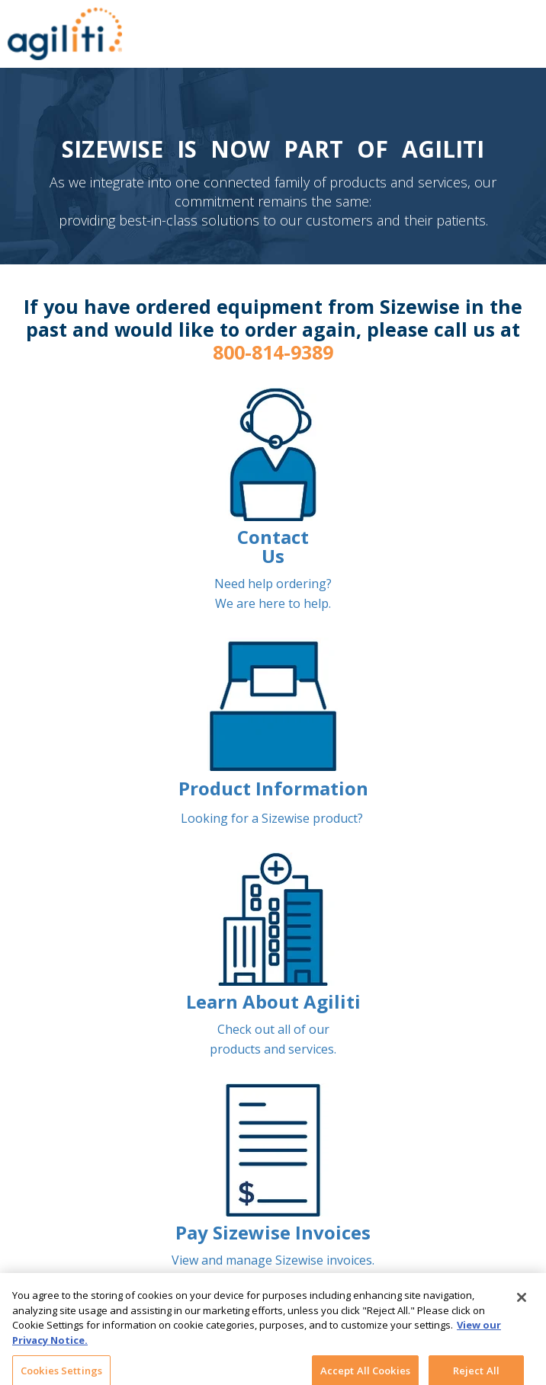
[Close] (521, 1302)
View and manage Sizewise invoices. (273, 1260)
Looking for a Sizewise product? (273, 818)
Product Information (273, 788)
